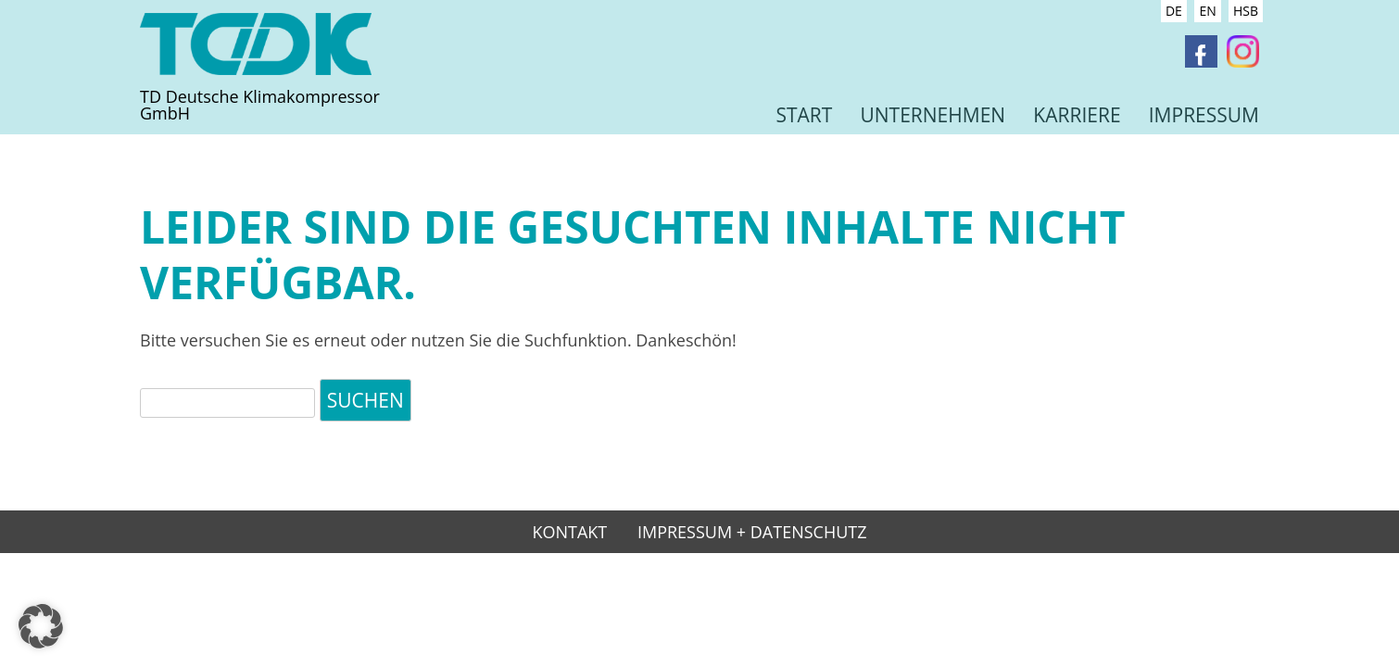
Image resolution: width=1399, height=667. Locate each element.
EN (1207, 10)
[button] (41, 626)
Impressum (1204, 115)
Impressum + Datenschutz (752, 533)
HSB (1245, 10)
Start (803, 115)
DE (1174, 10)
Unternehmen (932, 115)
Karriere (1076, 115)
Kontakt (569, 533)
